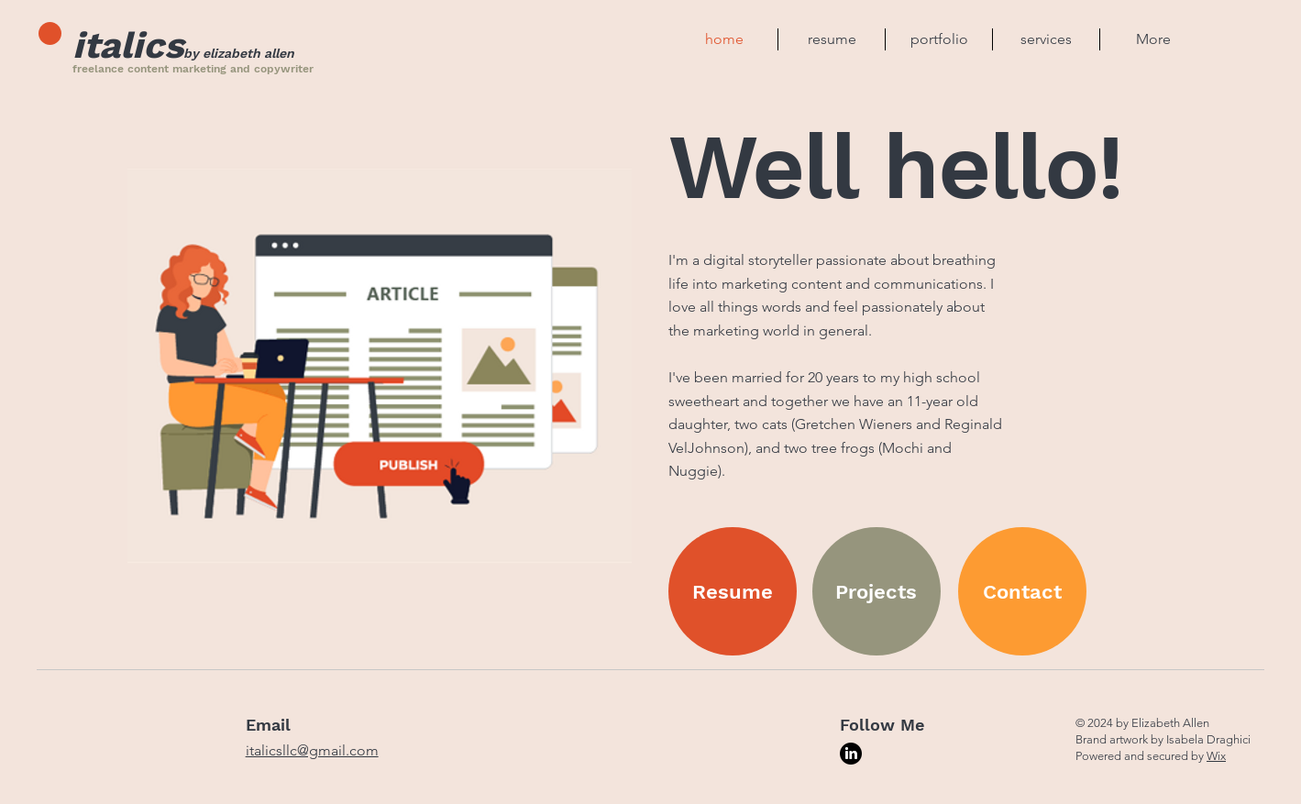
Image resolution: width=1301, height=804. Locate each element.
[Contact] (1022, 591)
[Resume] (732, 591)
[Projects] (876, 591)
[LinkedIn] (851, 754)
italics (127, 45)
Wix (1216, 756)
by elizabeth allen (238, 53)
